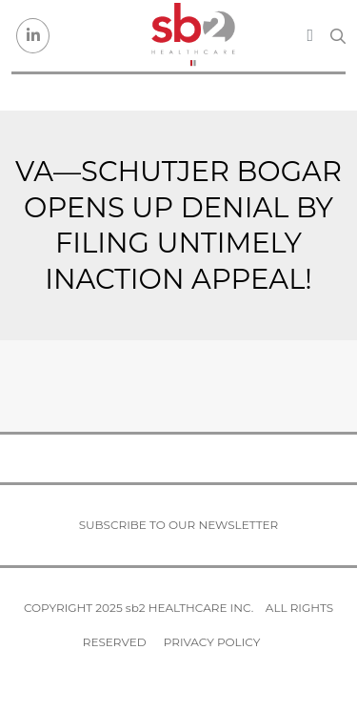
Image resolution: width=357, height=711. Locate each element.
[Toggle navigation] (310, 35)
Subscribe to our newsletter (179, 525)
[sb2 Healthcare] (192, 35)
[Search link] (338, 36)
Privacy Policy (212, 642)
